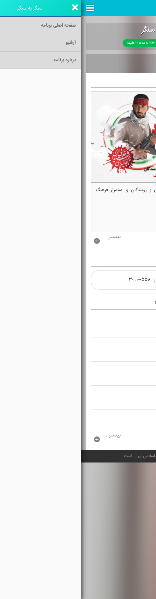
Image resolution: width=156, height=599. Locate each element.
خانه (141, 63)
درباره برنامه (88, 63)
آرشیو (119, 63)
